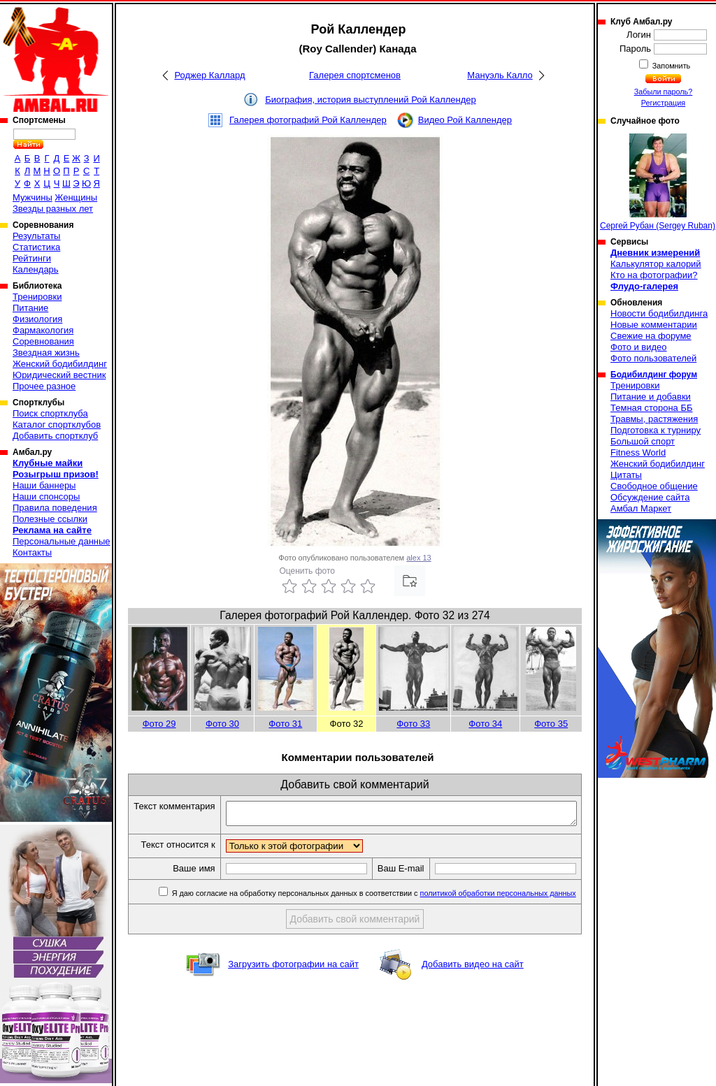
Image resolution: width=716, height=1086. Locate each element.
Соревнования (43, 341)
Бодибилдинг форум (653, 374)
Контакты (32, 552)
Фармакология (43, 330)
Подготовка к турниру (655, 430)
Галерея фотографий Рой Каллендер (308, 120)
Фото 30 (222, 723)
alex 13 (418, 557)
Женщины (76, 197)
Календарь (36, 269)
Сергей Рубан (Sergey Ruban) (657, 182)
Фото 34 (485, 723)
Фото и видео (638, 347)
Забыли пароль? (663, 91)
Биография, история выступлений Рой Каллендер (370, 99)
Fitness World (638, 452)
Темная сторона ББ (651, 408)
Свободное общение (654, 486)
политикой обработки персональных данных (499, 917)
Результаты (36, 236)
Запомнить (670, 65)
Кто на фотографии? (654, 275)
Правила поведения (55, 507)
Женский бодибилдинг (60, 364)
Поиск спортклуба (50, 413)
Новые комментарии (653, 324)
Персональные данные (61, 541)
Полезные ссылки (50, 519)
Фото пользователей (653, 358)
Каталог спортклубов (57, 424)
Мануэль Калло (499, 75)
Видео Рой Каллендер (465, 120)
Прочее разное (44, 386)
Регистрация (663, 103)
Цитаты (626, 475)
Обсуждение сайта (649, 497)
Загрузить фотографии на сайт (293, 988)
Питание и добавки (650, 396)
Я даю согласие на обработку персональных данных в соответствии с (374, 917)
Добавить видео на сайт (473, 988)
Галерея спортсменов (355, 75)
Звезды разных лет (53, 208)
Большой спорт (642, 441)
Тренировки (37, 296)
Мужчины (32, 197)
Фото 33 (413, 723)
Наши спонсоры (46, 496)
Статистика (36, 247)
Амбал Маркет (640, 508)
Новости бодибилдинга (659, 313)
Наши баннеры (44, 485)
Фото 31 (285, 723)
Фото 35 (551, 723)
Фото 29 (159, 723)
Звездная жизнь (46, 352)
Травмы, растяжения (654, 419)
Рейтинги (32, 258)
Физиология (37, 319)
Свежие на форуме (651, 336)
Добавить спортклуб (55, 435)
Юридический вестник (59, 375)
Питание (30, 308)
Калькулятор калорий (655, 264)
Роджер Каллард (209, 75)
